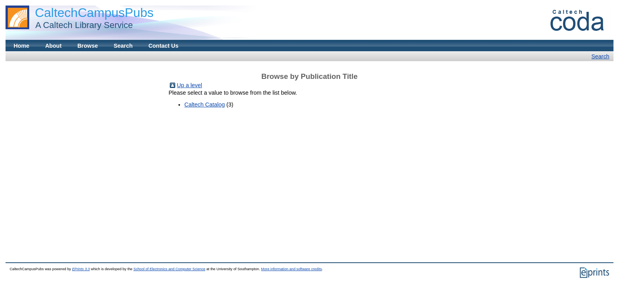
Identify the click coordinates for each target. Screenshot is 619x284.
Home (21, 46)
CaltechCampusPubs (94, 13)
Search (123, 46)
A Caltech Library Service (82, 25)
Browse (87, 46)
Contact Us (163, 46)
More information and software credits (291, 269)
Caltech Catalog (204, 104)
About (53, 46)
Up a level (189, 85)
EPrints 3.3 (81, 269)
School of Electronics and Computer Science (169, 269)
